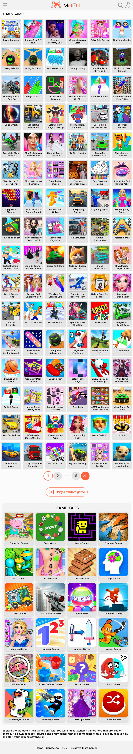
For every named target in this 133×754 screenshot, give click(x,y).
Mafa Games (89, 747)
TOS (64, 747)
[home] (65, 5)
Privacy (74, 747)
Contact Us (52, 747)
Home (39, 747)
